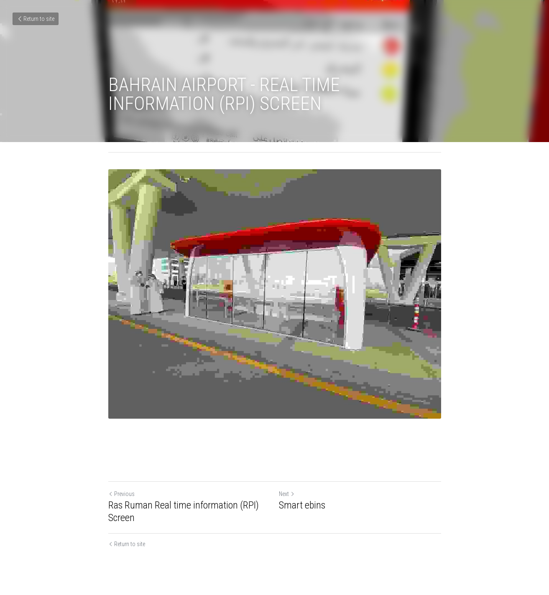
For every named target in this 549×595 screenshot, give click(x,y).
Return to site (35, 18)
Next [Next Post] (287, 494)
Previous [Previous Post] (121, 494)
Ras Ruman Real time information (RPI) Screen (183, 511)
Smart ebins (302, 505)
